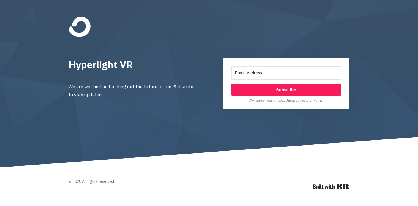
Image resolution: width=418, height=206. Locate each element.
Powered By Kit (331, 187)
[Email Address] (286, 73)
